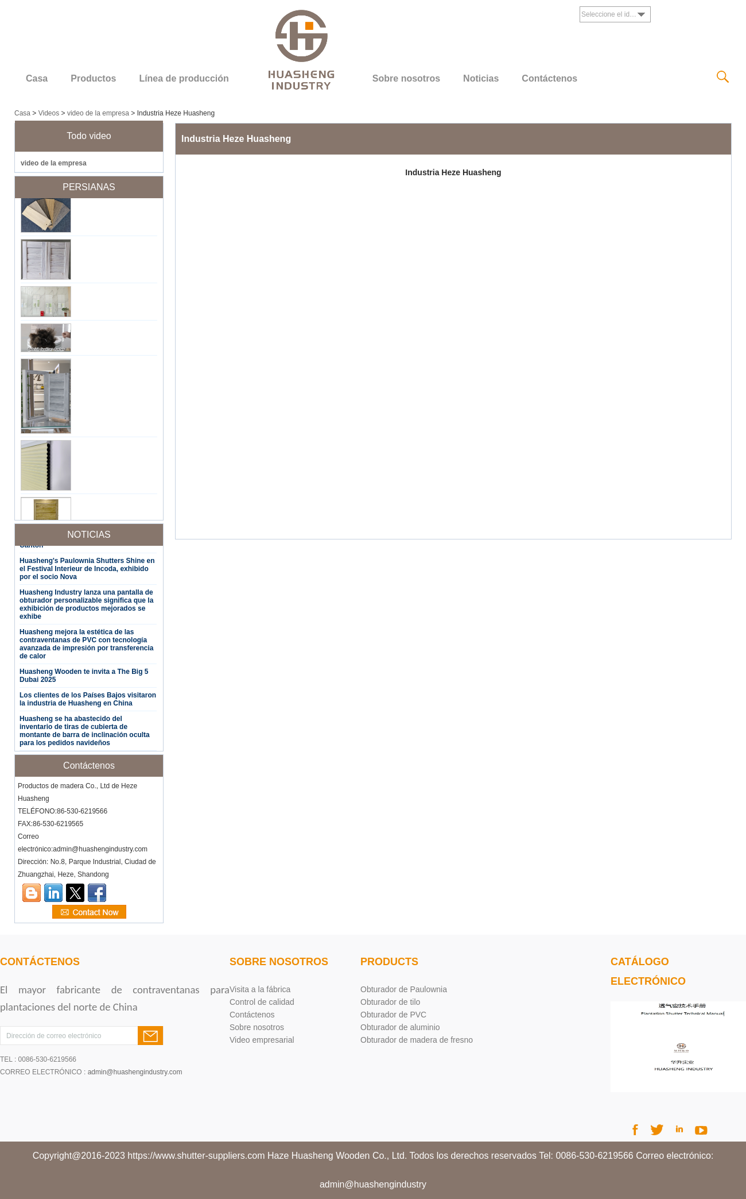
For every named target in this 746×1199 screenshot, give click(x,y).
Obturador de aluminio (400, 1027)
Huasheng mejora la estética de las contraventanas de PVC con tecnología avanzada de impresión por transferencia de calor (86, 646)
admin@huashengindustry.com (135, 1072)
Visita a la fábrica (260, 989)
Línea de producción (183, 78)
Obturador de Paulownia (403, 989)
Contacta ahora (89, 912)
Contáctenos (549, 78)
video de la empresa (98, 113)
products (389, 961)
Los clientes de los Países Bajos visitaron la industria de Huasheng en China (88, 701)
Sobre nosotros (406, 78)
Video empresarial (262, 1039)
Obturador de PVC (393, 1014)
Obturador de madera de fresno (416, 1039)
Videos (48, 113)
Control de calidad (262, 1002)
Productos (93, 78)
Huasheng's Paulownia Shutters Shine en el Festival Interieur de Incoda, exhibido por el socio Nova (87, 570)
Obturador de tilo (390, 1002)
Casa (37, 78)
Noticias (481, 78)
